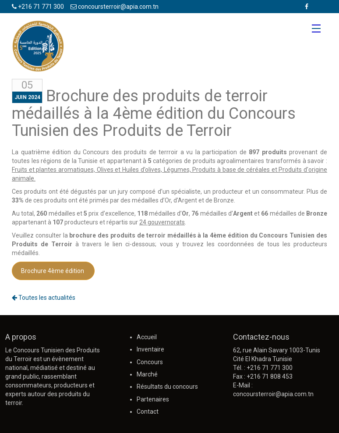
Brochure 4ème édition (53, 270)
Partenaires (153, 399)
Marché (147, 374)
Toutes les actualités (43, 297)
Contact (148, 411)
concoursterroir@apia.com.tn (115, 6)
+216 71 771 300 (38, 6)
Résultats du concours (167, 386)
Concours (150, 362)
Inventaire (150, 349)
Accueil (147, 337)
